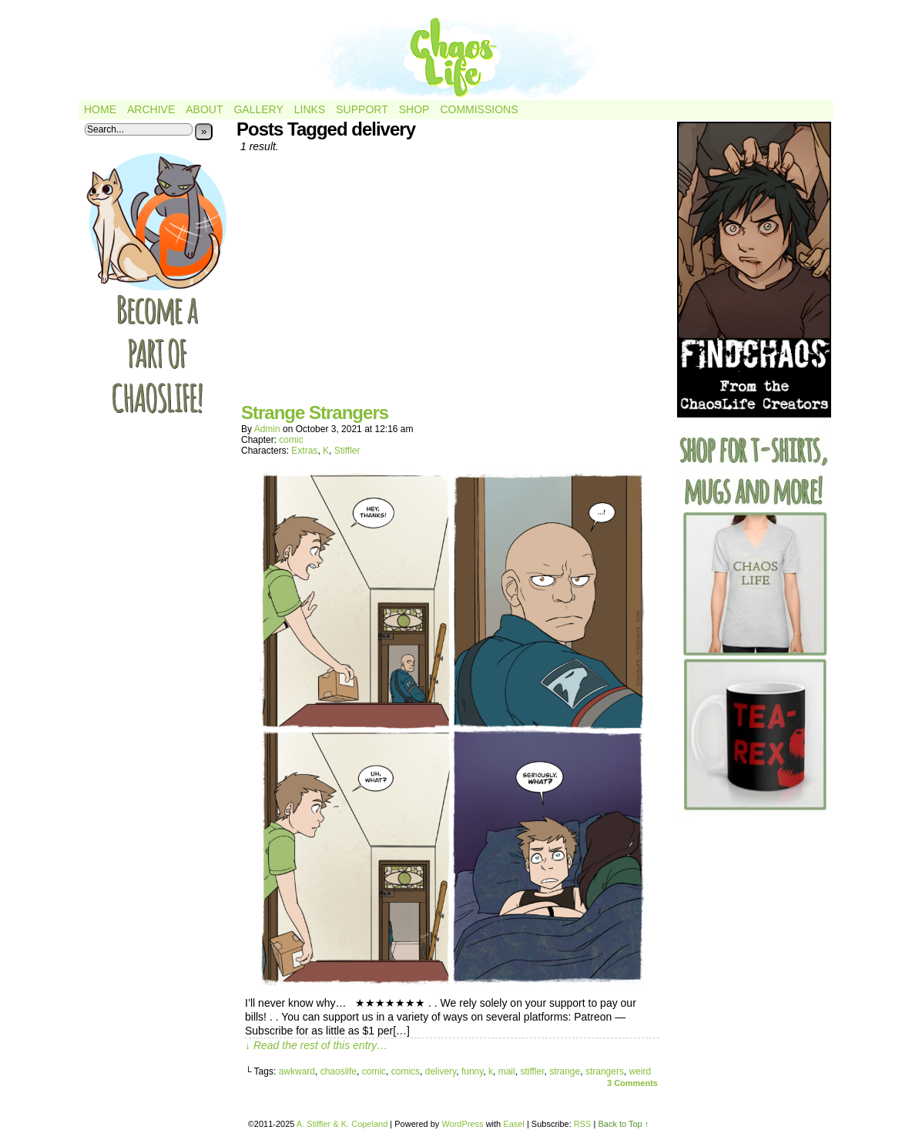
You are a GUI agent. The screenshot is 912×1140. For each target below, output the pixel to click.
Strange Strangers (314, 412)
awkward (297, 1071)
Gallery (258, 109)
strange (564, 1071)
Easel (514, 1123)
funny (472, 1071)
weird (640, 1071)
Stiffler (347, 450)
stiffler (532, 1071)
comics (405, 1071)
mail (506, 1071)
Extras (304, 450)
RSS (583, 1123)
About (204, 109)
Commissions (479, 109)
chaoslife (338, 1071)
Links (309, 109)
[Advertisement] (452, 283)
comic (291, 439)
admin (267, 429)
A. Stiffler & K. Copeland (342, 1123)
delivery (440, 1071)
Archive (151, 109)
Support (361, 109)
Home (100, 109)
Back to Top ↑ (623, 1123)
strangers (604, 1071)
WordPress (462, 1123)
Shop (414, 109)
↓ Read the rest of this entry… (316, 1045)
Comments (632, 1083)
